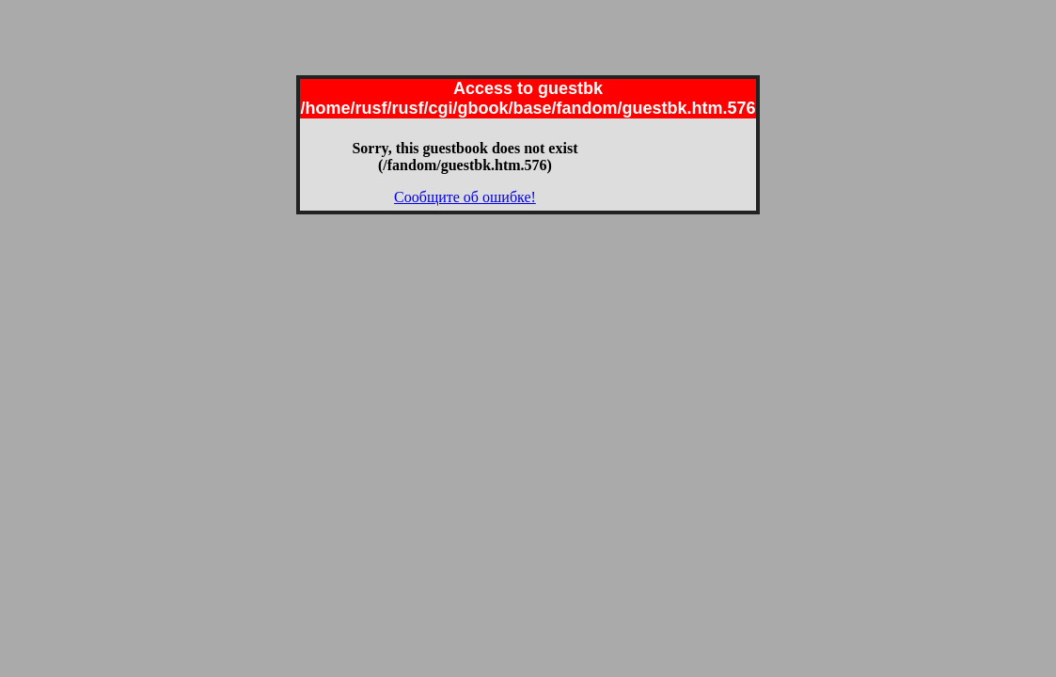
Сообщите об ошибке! (465, 197)
